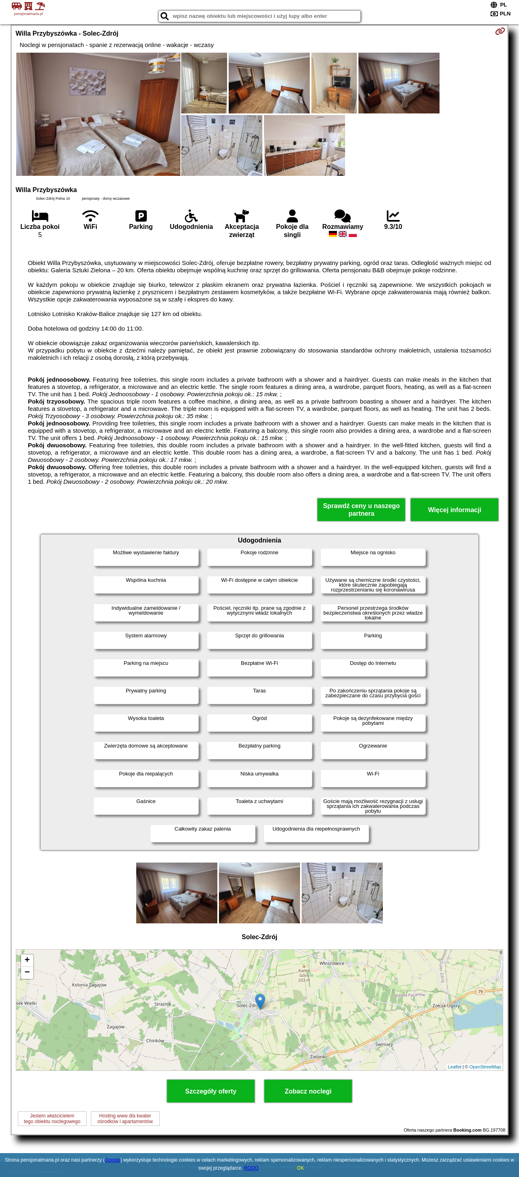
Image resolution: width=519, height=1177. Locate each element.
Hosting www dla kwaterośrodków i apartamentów (125, 1118)
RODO (251, 1168)
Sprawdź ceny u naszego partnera (361, 509)
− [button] (27, 973)
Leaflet (454, 1066)
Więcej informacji (454, 509)
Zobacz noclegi (308, 1091)
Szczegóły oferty (210, 1091)
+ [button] (27, 961)
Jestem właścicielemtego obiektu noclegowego (52, 1118)
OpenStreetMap (485, 1066)
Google (112, 1160)
